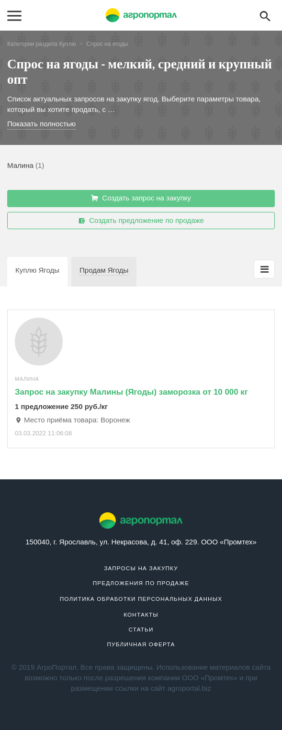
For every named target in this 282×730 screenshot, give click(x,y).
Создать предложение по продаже (141, 220)
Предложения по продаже (141, 583)
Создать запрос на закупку (141, 198)
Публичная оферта (141, 644)
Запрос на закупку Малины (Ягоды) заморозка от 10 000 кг (131, 392)
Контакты (141, 614)
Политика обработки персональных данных (141, 599)
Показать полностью (41, 124)
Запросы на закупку (141, 568)
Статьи (140, 629)
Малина (20, 165)
